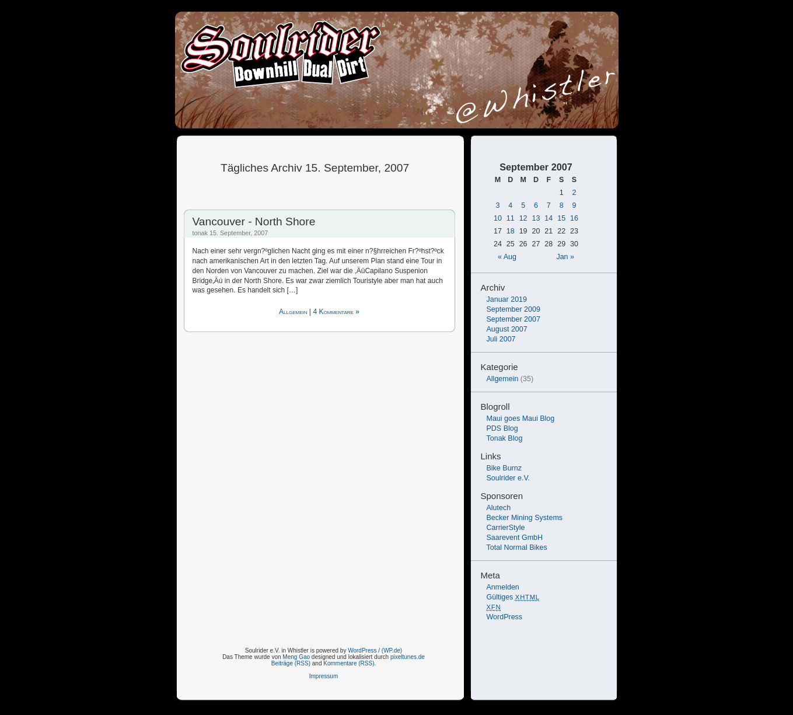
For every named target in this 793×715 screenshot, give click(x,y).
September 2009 (513, 309)
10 (498, 218)
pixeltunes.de (407, 657)
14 (548, 218)
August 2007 (507, 329)
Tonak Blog (505, 438)
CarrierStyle (506, 528)
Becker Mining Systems (525, 518)
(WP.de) (392, 650)
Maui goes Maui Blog (521, 418)
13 (536, 218)
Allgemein (293, 312)
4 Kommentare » (336, 312)
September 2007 (513, 319)
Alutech (499, 508)
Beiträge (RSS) (290, 663)
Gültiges (513, 597)
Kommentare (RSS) (348, 663)
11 (510, 218)
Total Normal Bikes (517, 547)
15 (561, 218)
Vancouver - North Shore (254, 221)
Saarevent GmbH (515, 537)
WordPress (505, 617)
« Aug (507, 257)
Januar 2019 (507, 299)
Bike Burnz (504, 468)
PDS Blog (502, 428)
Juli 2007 (501, 339)
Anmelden (503, 587)
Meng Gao (296, 657)
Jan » (565, 257)
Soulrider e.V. (508, 478)
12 (523, 218)
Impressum (323, 676)
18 (510, 231)
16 (574, 218)
